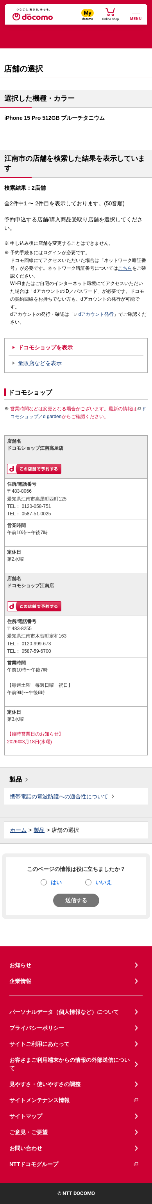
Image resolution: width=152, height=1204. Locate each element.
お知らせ (20, 965)
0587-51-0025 (36, 514)
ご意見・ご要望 (28, 1132)
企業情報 (20, 981)
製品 (15, 779)
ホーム (18, 830)
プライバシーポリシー (36, 1028)
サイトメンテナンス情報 (74, 1100)
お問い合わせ (25, 1148)
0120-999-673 (36, 644)
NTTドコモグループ (74, 1164)
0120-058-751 (36, 506)
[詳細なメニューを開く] (136, 15)
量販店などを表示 (40, 363)
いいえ (103, 882)
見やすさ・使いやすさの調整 (44, 1084)
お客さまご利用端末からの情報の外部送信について (69, 1064)
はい (56, 882)
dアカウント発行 (94, 315)
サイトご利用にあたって (39, 1044)
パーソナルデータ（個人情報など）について (64, 1012)
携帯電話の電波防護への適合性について (59, 796)
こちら (125, 268)
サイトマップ (25, 1116)
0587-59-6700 (36, 651)
